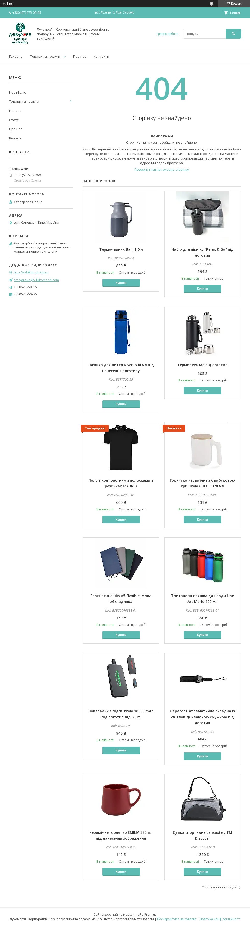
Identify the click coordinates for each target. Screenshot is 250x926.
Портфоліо (17, 92)
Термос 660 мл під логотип (202, 364)
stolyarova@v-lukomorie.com (36, 280)
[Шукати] (233, 34)
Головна (16, 56)
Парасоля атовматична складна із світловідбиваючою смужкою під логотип (202, 717)
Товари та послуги (45, 56)
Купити (121, 283)
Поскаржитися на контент (176, 919)
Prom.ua (150, 914)
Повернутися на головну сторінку (161, 169)
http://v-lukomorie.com (31, 272)
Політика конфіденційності (220, 919)
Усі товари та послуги (219, 887)
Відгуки (15, 138)
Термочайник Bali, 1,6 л (121, 249)
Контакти (101, 56)
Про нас (79, 56)
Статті (14, 119)
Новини (15, 110)
